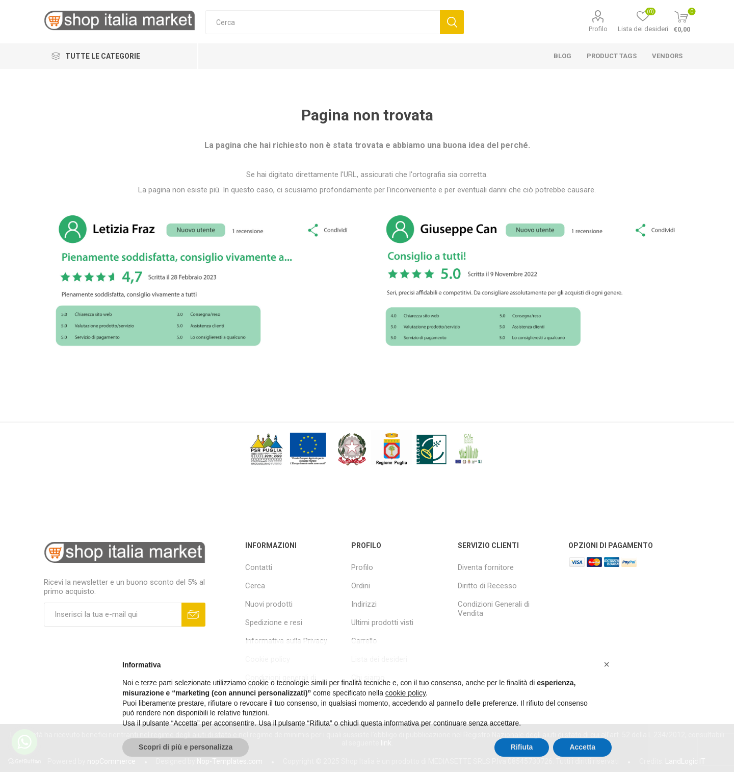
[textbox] (322, 22)
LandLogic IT (685, 761)
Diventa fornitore (486, 567)
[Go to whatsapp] (24, 742)
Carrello (364, 640)
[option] (203, 279)
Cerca (255, 585)
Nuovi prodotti (269, 604)
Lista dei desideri (379, 659)
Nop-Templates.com (230, 761)
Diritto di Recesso (487, 585)
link (386, 743)
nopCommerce (111, 761)
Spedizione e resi (273, 622)
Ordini (360, 585)
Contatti (258, 567)
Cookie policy (267, 659)
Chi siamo (368, 677)
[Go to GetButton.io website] (24, 761)
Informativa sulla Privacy (286, 640)
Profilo (598, 29)
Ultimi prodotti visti (382, 622)
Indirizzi (364, 604)
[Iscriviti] (112, 615)
